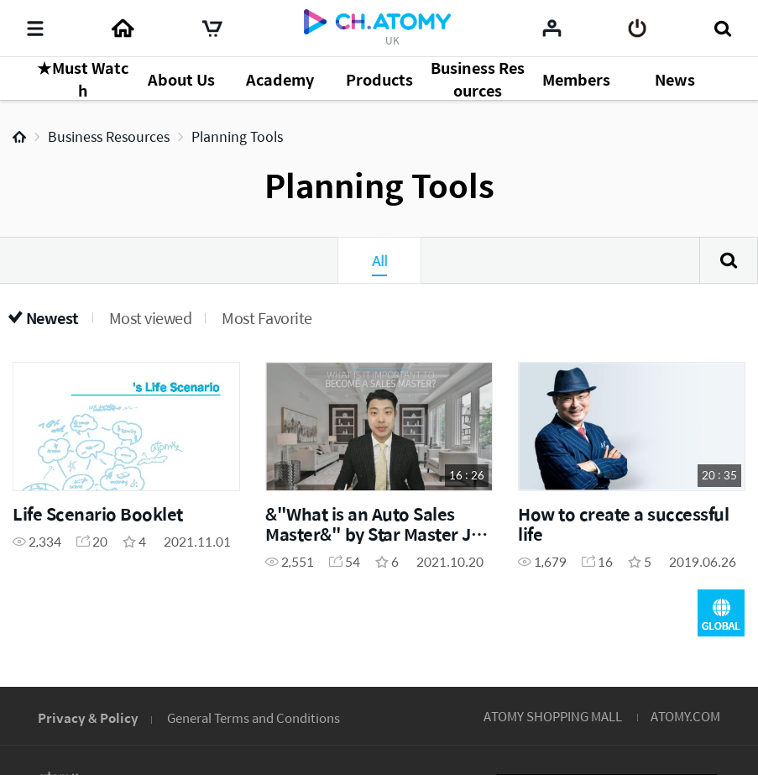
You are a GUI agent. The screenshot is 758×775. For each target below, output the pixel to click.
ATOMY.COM (685, 715)
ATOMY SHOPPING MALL (553, 715)
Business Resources (109, 136)
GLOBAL (721, 612)
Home (19, 137)
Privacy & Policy (88, 717)
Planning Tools (237, 136)
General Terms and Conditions (253, 717)
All (379, 260)
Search (728, 260)
